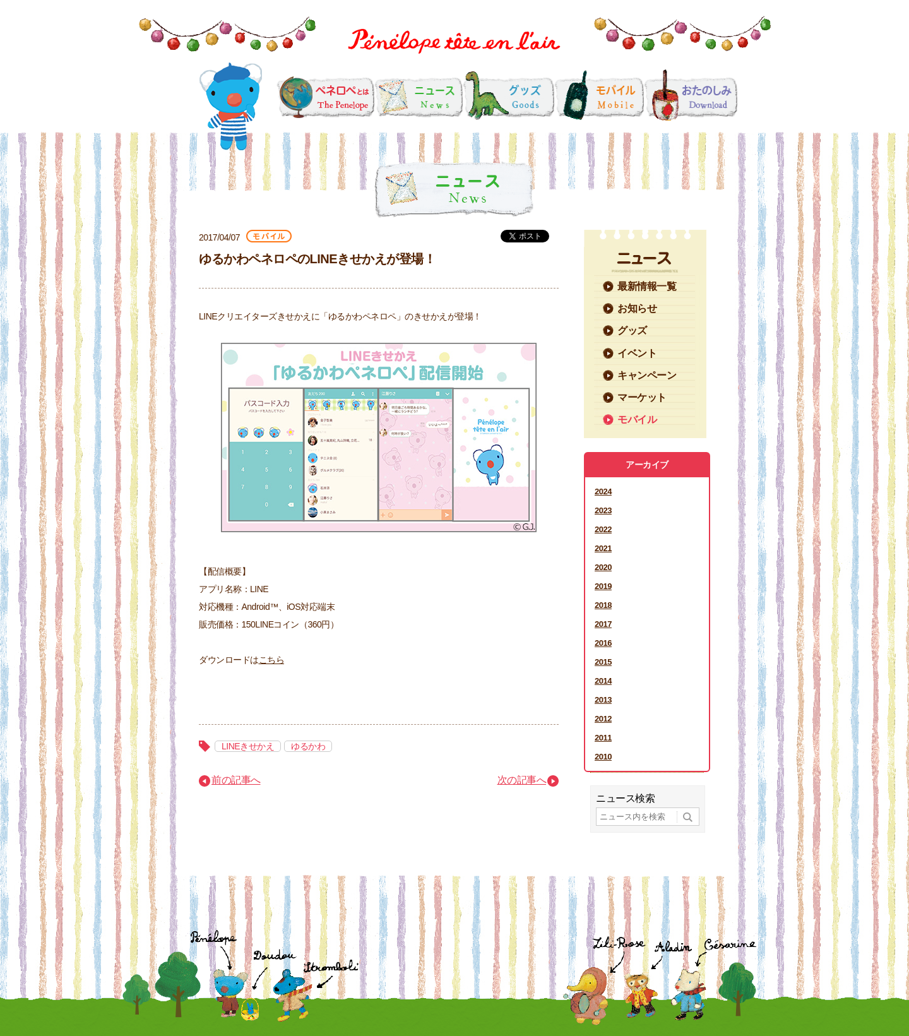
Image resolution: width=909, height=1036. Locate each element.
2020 (603, 567)
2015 (603, 662)
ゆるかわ (308, 746)
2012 (603, 718)
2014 (603, 681)
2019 (603, 586)
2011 (603, 737)
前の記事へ (236, 780)
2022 (603, 529)
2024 (603, 491)
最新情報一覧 (646, 286)
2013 (603, 700)
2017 (603, 624)
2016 (603, 643)
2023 (603, 510)
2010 (603, 756)
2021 (603, 548)
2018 (603, 605)
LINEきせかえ (248, 746)
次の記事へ (522, 780)
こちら (272, 660)
